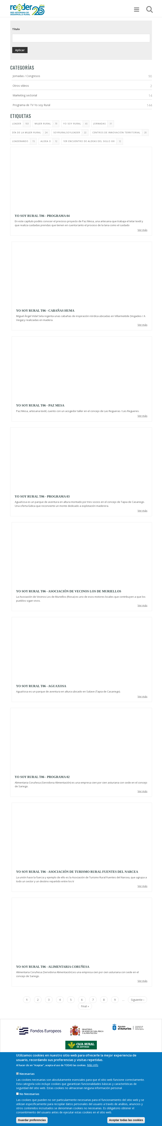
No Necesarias (29, 1094)
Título (16, 29)
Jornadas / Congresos (26, 76)
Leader (16, 123)
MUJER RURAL (43, 123)
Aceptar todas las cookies (126, 1120)
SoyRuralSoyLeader (66, 132)
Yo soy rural (72, 123)
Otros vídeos (21, 85)
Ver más (142, 230)
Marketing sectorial (25, 95)
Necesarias (26, 1074)
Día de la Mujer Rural (26, 132)
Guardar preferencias (32, 1120)
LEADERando (20, 141)
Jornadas (99, 123)
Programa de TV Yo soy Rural (31, 105)
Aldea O (46, 141)
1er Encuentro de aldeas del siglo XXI (89, 141)
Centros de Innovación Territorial (116, 132)
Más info (92, 1065)
